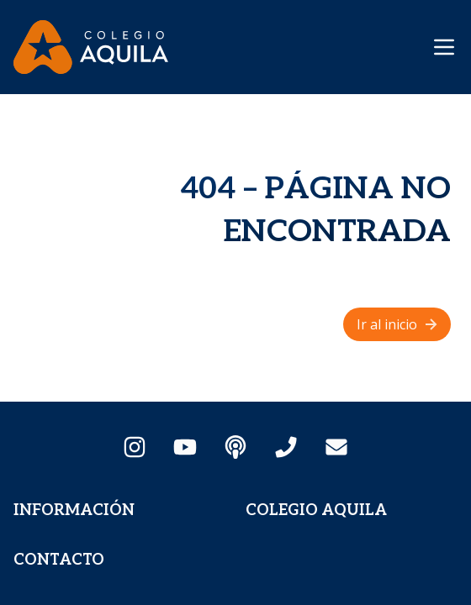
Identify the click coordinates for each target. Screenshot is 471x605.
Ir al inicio (399, 324)
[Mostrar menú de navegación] (444, 47)
